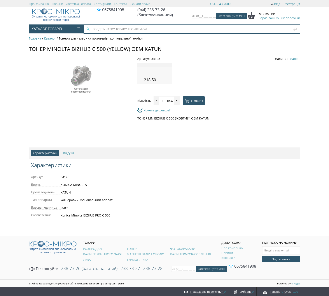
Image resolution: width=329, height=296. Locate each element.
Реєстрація (292, 4)
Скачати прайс (140, 4)
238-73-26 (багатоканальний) (89, 268)
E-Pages (295, 283)
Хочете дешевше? (153, 110)
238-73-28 (153, 268)
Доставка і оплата (78, 4)
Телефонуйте (43, 268)
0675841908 (113, 9)
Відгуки (68, 153)
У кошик (194, 100)
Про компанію (39, 4)
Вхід (277, 4)
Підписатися (281, 259)
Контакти (120, 4)
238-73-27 (130, 268)
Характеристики (45, 153)
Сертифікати (102, 4)
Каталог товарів (56, 28)
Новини (57, 4)
